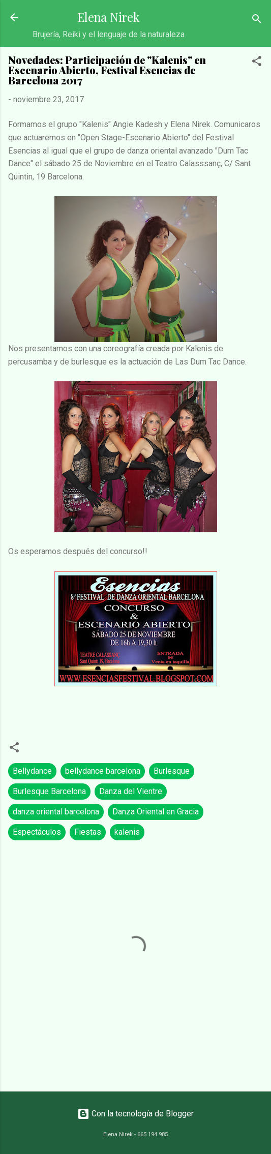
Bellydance (32, 771)
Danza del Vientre (130, 791)
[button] (257, 63)
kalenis (127, 832)
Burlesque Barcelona (49, 791)
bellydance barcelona (102, 771)
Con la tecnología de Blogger (135, 1113)
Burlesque (172, 771)
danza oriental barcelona (56, 811)
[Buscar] (257, 20)
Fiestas (87, 832)
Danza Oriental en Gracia (155, 811)
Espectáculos (37, 832)
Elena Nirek (108, 17)
